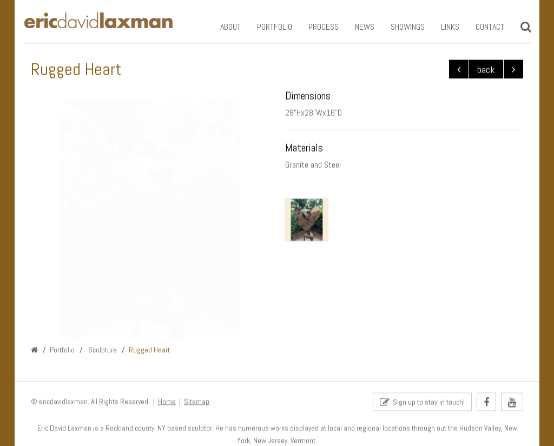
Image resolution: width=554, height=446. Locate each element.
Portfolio (266, 26)
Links (442, 26)
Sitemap (196, 401)
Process (315, 26)
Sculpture (102, 350)
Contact (481, 26)
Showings (399, 26)
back (486, 69)
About (222, 26)
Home (167, 401)
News (356, 26)
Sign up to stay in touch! (422, 402)
